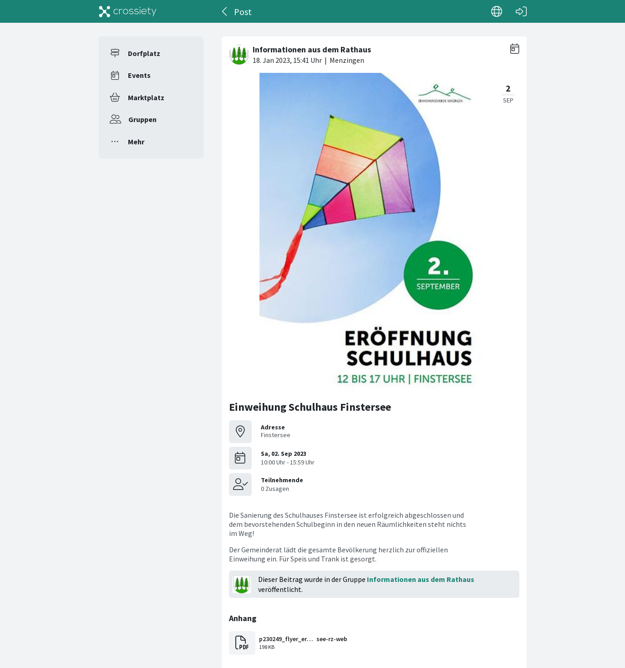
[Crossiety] (128, 11)
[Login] (521, 11)
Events (139, 75)
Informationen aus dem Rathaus (420, 579)
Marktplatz (146, 97)
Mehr (136, 141)
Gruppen (142, 119)
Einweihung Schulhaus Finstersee (310, 407)
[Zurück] (225, 11)
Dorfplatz (144, 53)
